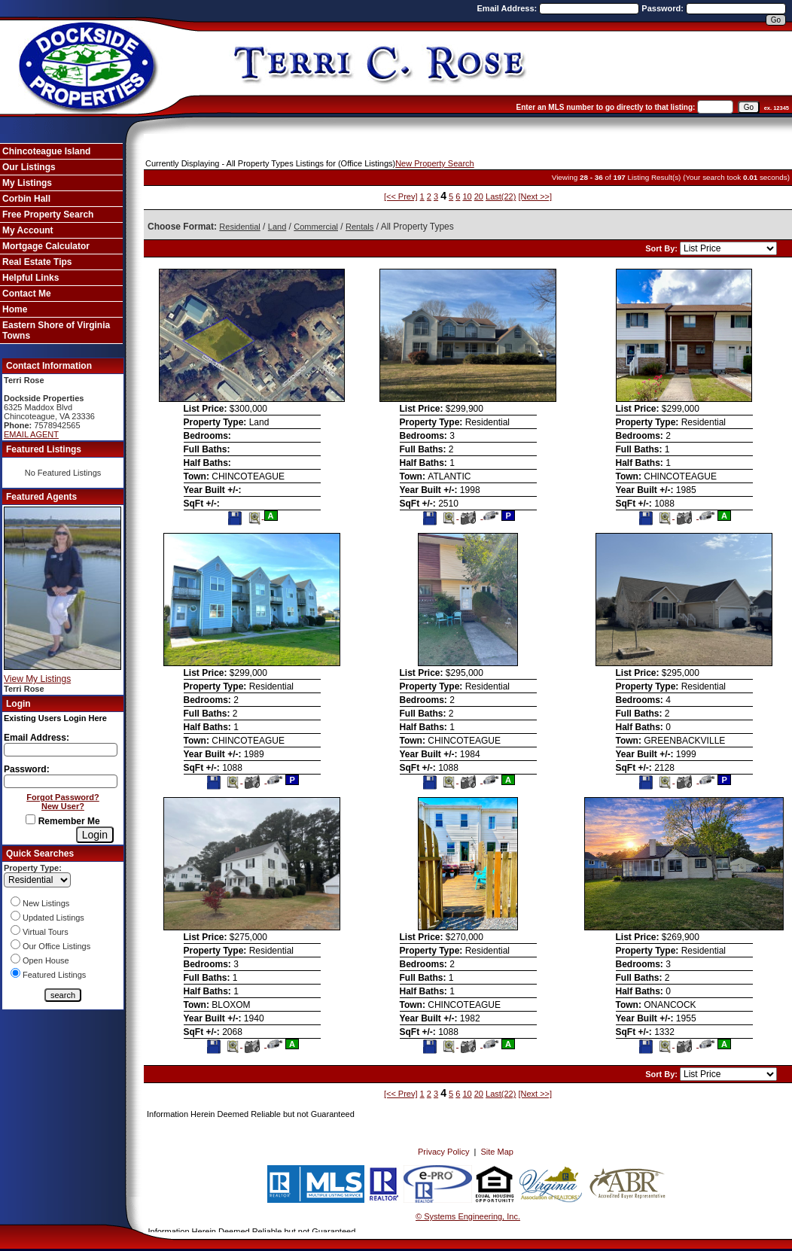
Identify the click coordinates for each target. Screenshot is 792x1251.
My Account (27, 230)
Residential (239, 226)
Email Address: (508, 8)
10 (466, 196)
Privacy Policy (443, 1151)
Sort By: (662, 248)
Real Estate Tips (37, 262)
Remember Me (62, 821)
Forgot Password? (62, 797)
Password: (663, 8)
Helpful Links (30, 277)
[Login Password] (60, 781)
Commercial (316, 226)
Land (277, 226)
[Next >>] (535, 196)
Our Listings (29, 167)
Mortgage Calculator (46, 246)
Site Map (497, 1151)
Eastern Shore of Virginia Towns (56, 330)
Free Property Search (47, 214)
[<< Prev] (401, 196)
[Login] (95, 834)
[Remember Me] (30, 819)
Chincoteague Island (46, 151)
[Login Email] (60, 749)
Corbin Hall (26, 198)
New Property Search (434, 163)
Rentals (359, 226)
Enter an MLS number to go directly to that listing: (606, 107)
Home (14, 309)
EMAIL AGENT (31, 434)
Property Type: (33, 867)
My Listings (27, 183)
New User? (62, 806)
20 (478, 196)
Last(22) (501, 196)
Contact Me (26, 293)
